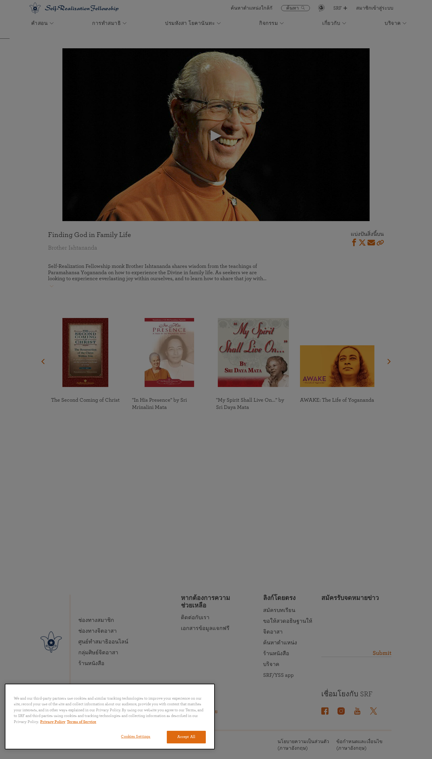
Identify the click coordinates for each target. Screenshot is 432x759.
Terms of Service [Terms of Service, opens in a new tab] (81, 722)
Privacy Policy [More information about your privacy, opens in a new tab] (52, 722)
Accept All (186, 737)
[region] (110, 716)
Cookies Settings (135, 737)
